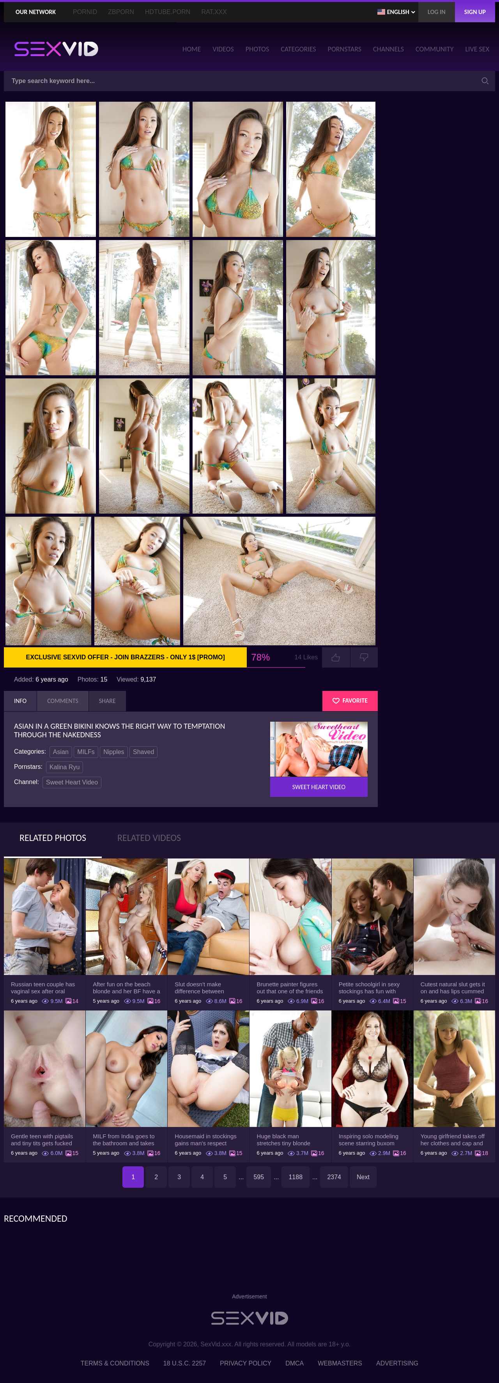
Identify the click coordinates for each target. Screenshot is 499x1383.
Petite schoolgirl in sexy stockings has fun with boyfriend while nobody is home (371, 988)
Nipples (113, 752)
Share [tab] (107, 701)
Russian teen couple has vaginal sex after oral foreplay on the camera (43, 988)
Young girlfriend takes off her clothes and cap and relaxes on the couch (453, 1140)
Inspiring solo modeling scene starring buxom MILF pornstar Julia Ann (369, 1140)
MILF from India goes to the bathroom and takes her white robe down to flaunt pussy (123, 1140)
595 (258, 1177)
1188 (295, 1177)
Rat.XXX (214, 12)
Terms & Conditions (115, 1363)
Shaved (143, 752)
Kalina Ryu (65, 767)
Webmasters (340, 1363)
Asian (61, 752)
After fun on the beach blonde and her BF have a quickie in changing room (126, 988)
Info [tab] (20, 701)
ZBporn (121, 12)
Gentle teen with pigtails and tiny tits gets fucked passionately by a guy (42, 1140)
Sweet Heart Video (72, 782)
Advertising (397, 1363)
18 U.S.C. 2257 (184, 1363)
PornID (85, 12)
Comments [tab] (62, 701)
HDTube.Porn (167, 12)
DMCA (294, 1363)
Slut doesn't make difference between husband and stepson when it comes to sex (202, 988)
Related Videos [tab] (149, 837)
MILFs (85, 752)
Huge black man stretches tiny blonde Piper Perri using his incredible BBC (283, 1140)
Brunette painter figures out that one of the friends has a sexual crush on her (290, 988)
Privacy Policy (245, 1363)
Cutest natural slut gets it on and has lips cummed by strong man (453, 988)
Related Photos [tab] (52, 837)
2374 (334, 1177)
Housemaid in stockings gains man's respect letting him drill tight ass (205, 1140)
